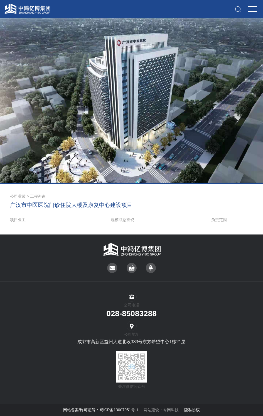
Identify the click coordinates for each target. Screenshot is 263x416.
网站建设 (151, 410)
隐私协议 (192, 410)
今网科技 (171, 410)
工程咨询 (38, 196)
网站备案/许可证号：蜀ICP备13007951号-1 (100, 410)
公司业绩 (18, 196)
